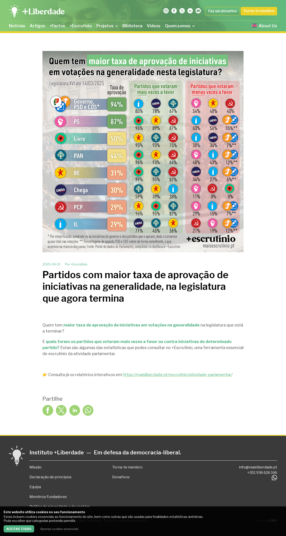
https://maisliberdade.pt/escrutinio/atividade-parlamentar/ (178, 374)
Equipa (35, 487)
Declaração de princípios (50, 477)
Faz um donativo (222, 11)
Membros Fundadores (48, 497)
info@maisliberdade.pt (258, 467)
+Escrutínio (80, 25)
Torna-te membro (258, 11)
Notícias (17, 25)
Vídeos (153, 25)
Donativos (121, 477)
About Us (264, 25)
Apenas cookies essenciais (59, 529)
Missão (35, 467)
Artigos (37, 25)
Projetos (107, 25)
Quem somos (180, 25)
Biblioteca (132, 25)
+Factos (57, 25)
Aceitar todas (19, 529)
